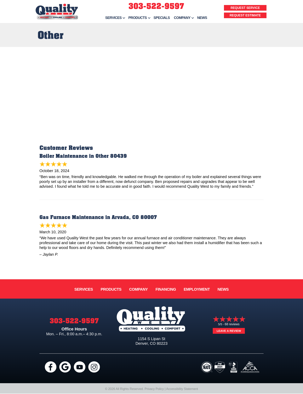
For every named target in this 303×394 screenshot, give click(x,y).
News (223, 289)
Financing (166, 289)
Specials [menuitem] (162, 18)
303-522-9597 (156, 6)
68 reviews (232, 324)
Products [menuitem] (137, 18)
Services (83, 289)
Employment (197, 289)
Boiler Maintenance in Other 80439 (83, 156)
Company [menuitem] (182, 18)
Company (138, 289)
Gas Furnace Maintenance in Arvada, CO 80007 (98, 217)
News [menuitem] (202, 18)
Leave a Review (229, 330)
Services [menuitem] (113, 18)
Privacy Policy (154, 389)
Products (111, 289)
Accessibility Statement (182, 389)
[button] (124, 18)
